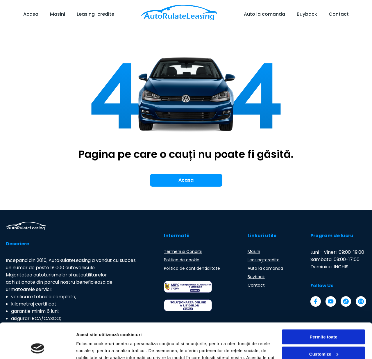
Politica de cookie (181, 260)
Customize (323, 320)
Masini (57, 14)
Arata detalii (88, 347)
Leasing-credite (95, 14)
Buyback (307, 14)
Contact (339, 14)
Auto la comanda (264, 14)
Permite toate (323, 303)
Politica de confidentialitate (192, 268)
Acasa (30, 14)
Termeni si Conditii (183, 251)
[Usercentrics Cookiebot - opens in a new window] (37, 347)
